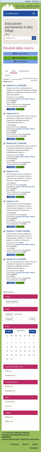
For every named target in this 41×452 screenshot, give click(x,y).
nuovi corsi (34, 80)
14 (29, 347)
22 (34, 351)
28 (29, 339)
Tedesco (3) (9, 421)
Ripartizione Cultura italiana (29, 439)
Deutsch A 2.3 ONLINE (16, 85)
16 (7, 351)
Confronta (20, 109)
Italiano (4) (8, 417)
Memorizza (11, 109)
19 (20, 351)
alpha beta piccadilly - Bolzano (25, 99)
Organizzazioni (24, 71)
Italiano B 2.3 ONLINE (16, 259)
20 (25, 351)
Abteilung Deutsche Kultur (10, 439)
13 (25, 347)
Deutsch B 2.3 (13, 113)
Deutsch (28, 1)
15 (34, 347)
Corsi (7, 34)
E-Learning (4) (10, 402)
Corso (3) (8, 406)
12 (20, 347)
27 (25, 339)
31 (11, 359)
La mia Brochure (20, 61)
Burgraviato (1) (10, 391)
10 (11, 347)
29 (34, 355)
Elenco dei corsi (20, 54)
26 (20, 339)
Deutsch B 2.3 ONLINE (16, 143)
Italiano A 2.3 (12, 171)
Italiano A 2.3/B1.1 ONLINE (18, 231)
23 (7, 339)
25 (16, 339)
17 (11, 351)
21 (29, 351)
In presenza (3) (10, 375)
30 (7, 359)
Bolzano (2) (9, 386)
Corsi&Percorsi (11, 13)
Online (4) (8, 371)
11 (16, 347)
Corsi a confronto (20, 58)
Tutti (6, 71)
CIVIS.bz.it (35, 1)
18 (16, 351)
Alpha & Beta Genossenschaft (25, 186)
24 (11, 339)
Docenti (7, 75)
